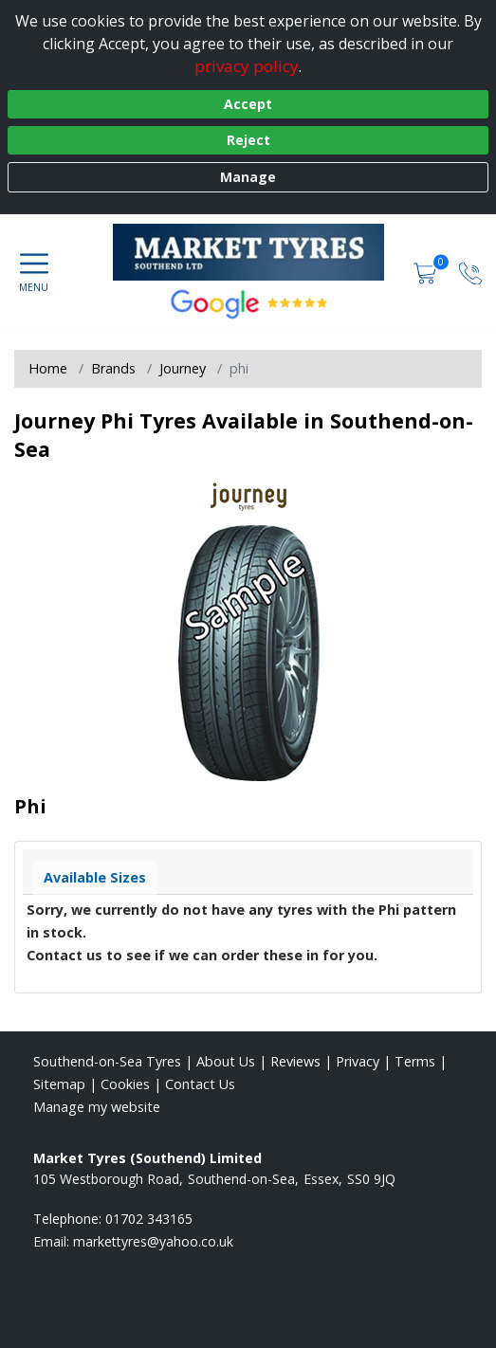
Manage (248, 177)
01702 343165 (149, 1219)
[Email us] (153, 1241)
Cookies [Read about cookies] (125, 1084)
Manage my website (96, 1107)
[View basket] (426, 272)
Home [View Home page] (47, 368)
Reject (248, 140)
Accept (248, 104)
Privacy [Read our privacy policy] (357, 1061)
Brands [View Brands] (113, 368)
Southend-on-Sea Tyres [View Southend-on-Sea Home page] (107, 1061)
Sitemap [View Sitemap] (59, 1084)
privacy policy (246, 66)
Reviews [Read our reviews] (295, 1061)
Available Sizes (95, 877)
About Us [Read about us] (225, 1061)
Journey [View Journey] (182, 368)
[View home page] (258, 252)
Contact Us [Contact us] (200, 1084)
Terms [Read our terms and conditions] (415, 1061)
